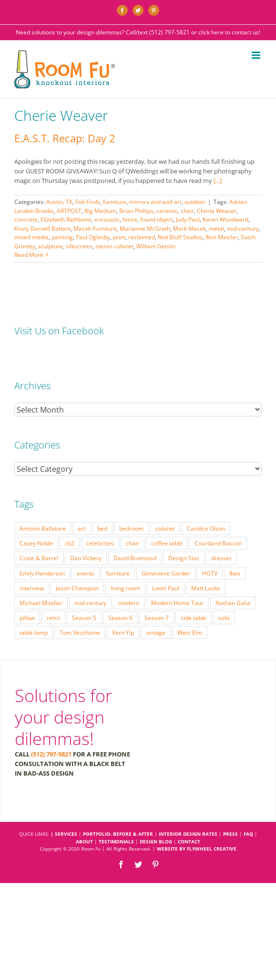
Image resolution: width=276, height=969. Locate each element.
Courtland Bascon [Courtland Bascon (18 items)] (218, 543)
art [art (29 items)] (81, 528)
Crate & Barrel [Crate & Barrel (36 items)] (39, 558)
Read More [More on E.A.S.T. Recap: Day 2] (28, 255)
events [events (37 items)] (85, 573)
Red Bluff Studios (180, 237)
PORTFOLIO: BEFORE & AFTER (118, 834)
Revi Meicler (221, 237)
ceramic (167, 211)
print (119, 237)
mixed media (31, 237)
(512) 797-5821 (169, 32)
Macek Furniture (95, 228)
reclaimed (141, 237)
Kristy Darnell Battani (42, 228)
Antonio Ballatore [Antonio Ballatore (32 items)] (43, 528)
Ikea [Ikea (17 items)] (234, 573)
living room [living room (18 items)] (125, 588)
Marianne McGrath (145, 228)
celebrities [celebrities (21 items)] (100, 543)
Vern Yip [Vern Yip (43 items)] (123, 632)
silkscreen (79, 246)
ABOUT (84, 841)
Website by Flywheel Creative (196, 848)
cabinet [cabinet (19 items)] (165, 528)
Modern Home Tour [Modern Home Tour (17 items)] (177, 603)
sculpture (50, 246)
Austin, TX (59, 202)
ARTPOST (69, 211)
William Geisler (156, 246)
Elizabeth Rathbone (66, 219)
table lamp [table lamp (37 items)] (34, 632)
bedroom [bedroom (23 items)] (131, 528)
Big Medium (100, 211)
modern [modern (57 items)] (128, 603)
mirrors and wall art (155, 202)
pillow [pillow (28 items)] (27, 617)
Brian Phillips (136, 211)
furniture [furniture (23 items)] (118, 573)
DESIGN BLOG (156, 841)
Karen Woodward (225, 219)
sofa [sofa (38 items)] (224, 617)
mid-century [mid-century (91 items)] (90, 603)
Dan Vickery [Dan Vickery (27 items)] (86, 558)
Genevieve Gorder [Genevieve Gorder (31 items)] (166, 573)
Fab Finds (87, 202)
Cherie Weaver (216, 211)
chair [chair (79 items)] (132, 543)
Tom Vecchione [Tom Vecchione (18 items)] (80, 632)
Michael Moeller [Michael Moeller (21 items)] (41, 603)
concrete (26, 219)
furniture (114, 202)
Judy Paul (188, 219)
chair (187, 211)
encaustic (107, 219)
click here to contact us (228, 32)
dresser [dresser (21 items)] (221, 558)
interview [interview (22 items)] (32, 588)
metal (216, 228)
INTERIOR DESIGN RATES (188, 834)
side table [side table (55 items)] (193, 617)
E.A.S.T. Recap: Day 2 (64, 138)
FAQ (248, 834)
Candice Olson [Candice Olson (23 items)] (206, 528)
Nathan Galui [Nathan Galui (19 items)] (232, 603)
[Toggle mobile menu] (257, 55)
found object (156, 219)
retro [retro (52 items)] (53, 617)
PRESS (230, 834)
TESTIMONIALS (116, 841)
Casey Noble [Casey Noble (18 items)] (36, 543)
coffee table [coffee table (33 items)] (167, 543)
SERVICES (66, 834)
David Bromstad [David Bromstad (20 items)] (134, 558)
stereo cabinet (114, 246)
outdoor (194, 202)
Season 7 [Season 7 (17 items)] (156, 617)
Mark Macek (189, 228)
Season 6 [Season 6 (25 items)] (120, 617)
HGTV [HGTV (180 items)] (209, 573)
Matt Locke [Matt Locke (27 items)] (205, 588)
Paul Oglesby (93, 237)
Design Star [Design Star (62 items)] (183, 558)
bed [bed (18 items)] (102, 528)
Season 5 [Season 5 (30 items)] (84, 617)
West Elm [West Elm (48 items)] (189, 632)
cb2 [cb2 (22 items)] (69, 543)
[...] (218, 180)
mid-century (243, 228)
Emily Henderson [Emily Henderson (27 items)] (42, 573)
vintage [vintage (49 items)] (155, 632)
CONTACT (189, 841)
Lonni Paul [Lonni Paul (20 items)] (165, 588)
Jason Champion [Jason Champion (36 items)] (77, 588)
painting (62, 237)
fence (130, 219)
